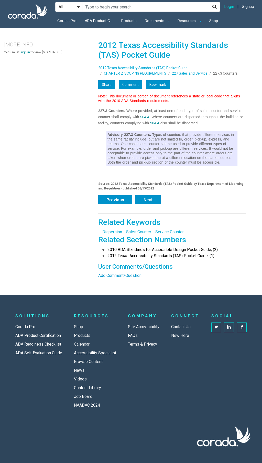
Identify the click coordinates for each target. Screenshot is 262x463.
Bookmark (157, 85)
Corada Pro (67, 20)
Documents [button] (155, 20)
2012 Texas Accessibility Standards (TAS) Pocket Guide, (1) (160, 255)
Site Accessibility (143, 326)
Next (148, 199)
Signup (248, 6)
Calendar (82, 344)
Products (129, 20)
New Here (180, 335)
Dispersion (112, 231)
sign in (25, 52)
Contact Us (181, 326)
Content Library (87, 387)
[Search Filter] (68, 7)
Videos (80, 379)
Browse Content (88, 361)
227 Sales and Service (190, 73)
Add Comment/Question (119, 275)
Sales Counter (138, 231)
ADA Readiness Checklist (38, 344)
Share (107, 85)
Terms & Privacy (142, 344)
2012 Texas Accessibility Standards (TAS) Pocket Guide (143, 68)
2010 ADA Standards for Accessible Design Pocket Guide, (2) (162, 249)
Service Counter (169, 231)
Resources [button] (187, 20)
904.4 (144, 117)
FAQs (133, 335)
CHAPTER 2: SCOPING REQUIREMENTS (135, 73)
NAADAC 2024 (87, 405)
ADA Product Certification (100, 20)
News (79, 370)
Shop (213, 20)
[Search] (214, 7)
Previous (115, 199)
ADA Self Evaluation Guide (38, 352)
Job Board (83, 396)
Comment (130, 85)
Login (229, 6)
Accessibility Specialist (95, 352)
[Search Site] (145, 7)
